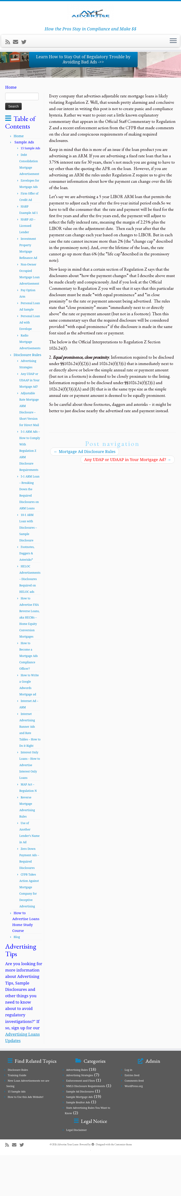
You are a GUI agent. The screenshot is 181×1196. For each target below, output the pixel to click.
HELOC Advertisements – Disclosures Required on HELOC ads (30, 620)
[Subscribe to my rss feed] (9, 68)
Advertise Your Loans (67, 1185)
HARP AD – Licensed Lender (27, 266)
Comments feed (134, 1121)
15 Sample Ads (17, 1132)
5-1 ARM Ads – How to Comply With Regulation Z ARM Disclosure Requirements (29, 491)
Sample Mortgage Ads (79, 1137)
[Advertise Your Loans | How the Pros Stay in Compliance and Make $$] (90, 27)
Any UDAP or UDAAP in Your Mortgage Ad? (29, 421)
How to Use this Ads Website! (26, 1137)
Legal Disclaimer (76, 1170)
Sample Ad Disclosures (80, 1132)
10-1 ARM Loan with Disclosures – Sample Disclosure (28, 568)
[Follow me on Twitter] (25, 68)
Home (19, 176)
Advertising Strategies (79, 1116)
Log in (128, 1110)
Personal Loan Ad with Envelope (29, 363)
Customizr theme (123, 1185)
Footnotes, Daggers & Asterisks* (26, 594)
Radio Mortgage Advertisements (30, 382)
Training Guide (17, 1116)
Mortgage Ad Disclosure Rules (84, 492)
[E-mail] (17, 68)
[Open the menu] (173, 67)
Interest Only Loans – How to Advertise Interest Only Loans (29, 806)
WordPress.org (134, 1127)
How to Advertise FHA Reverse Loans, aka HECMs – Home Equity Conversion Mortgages (29, 658)
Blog (17, 978)
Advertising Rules (77, 1110)
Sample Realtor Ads (78, 1143)
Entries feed (132, 1116)
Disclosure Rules (27, 395)
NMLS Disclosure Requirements (85, 1127)
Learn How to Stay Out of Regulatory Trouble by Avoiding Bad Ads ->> (83, 100)
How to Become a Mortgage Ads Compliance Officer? (28, 696)
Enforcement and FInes (80, 1121)
